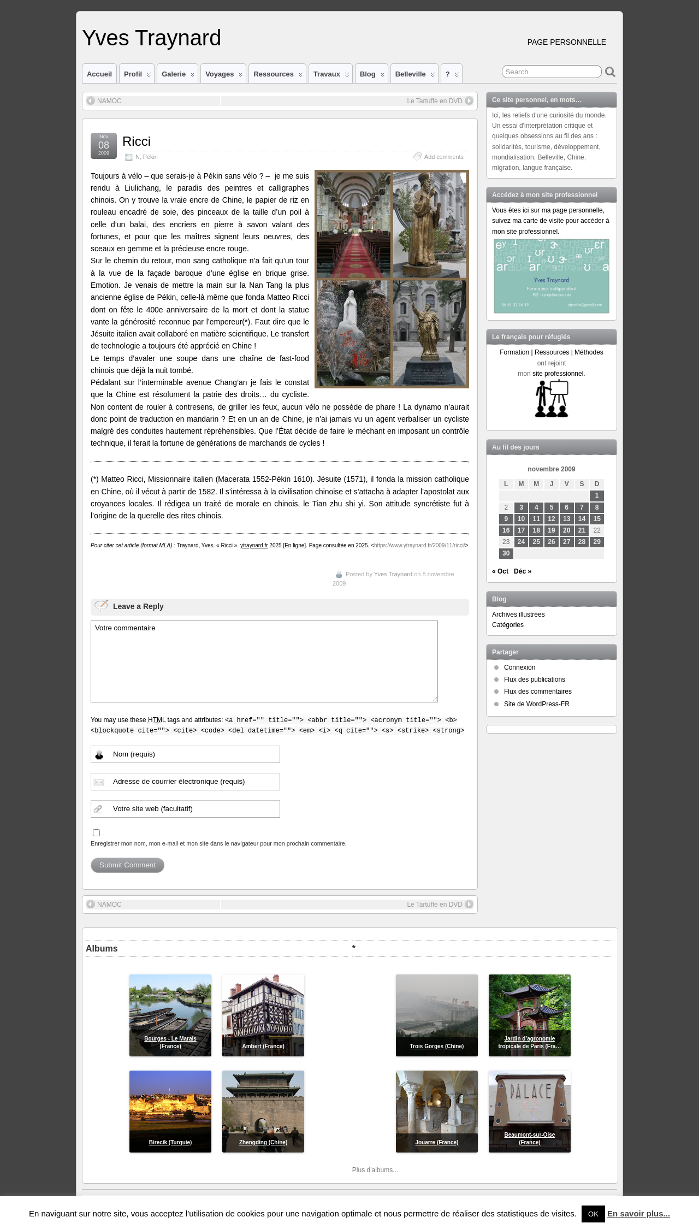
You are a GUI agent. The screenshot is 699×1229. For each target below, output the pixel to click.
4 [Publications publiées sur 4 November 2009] (536, 507)
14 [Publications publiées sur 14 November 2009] (581, 519)
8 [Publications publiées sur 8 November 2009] (597, 507)
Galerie (178, 76)
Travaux (331, 76)
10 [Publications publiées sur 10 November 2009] (521, 519)
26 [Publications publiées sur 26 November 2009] (551, 542)
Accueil (99, 74)
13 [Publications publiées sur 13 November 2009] (566, 519)
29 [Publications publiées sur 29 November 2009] (597, 542)
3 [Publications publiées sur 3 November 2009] (521, 507)
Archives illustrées (518, 614)
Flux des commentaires (538, 691)
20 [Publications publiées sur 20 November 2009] (566, 530)
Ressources (278, 76)
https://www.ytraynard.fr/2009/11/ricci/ (419, 545)
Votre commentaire (264, 661)
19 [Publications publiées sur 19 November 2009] (551, 530)
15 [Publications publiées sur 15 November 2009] (597, 519)
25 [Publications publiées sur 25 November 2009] (536, 542)
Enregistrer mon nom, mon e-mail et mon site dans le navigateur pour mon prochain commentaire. (219, 843)
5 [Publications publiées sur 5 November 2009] (552, 507)
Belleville (415, 76)
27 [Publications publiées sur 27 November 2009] (566, 542)
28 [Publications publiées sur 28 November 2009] (581, 542)
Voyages (224, 76)
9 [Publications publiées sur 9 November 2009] (506, 519)
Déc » (522, 571)
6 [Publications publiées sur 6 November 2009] (566, 507)
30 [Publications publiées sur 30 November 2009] (506, 553)
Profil (137, 76)
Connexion (519, 667)
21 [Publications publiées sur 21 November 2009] (581, 530)
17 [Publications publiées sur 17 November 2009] (521, 530)
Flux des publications (534, 679)
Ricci (136, 141)
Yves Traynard (151, 38)
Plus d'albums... (375, 1170)
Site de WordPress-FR (537, 704)
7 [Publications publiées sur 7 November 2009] (582, 507)
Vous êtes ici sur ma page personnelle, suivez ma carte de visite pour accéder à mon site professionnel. (550, 220)
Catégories (508, 625)
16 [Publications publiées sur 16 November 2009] (506, 530)
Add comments (444, 156)
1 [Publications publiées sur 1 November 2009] (597, 495)
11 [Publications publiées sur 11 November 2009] (536, 519)
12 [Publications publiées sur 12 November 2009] (551, 519)
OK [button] (593, 1214)
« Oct (500, 571)
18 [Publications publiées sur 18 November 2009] (536, 530)
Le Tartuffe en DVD (440, 100)
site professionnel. (558, 373)
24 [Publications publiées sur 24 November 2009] (521, 542)
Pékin (150, 156)
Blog (372, 76)
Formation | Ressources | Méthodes (551, 352)
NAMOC (104, 100)
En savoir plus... (638, 1213)
